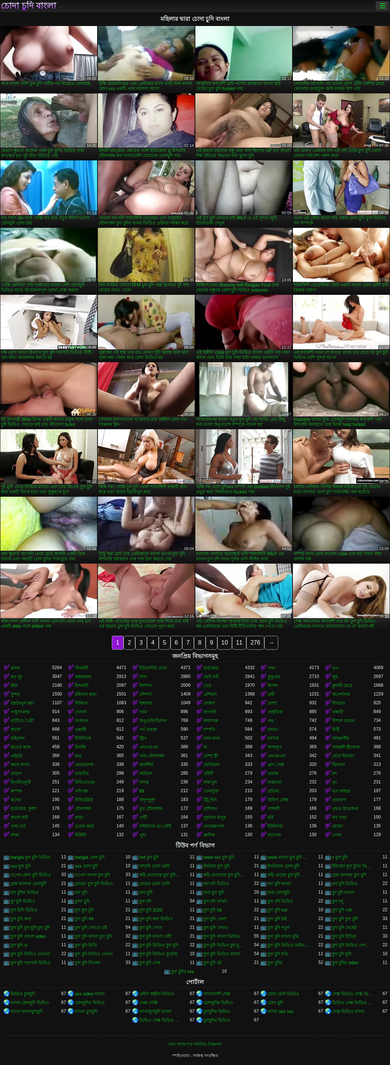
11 (239, 642)
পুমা (142, 835)
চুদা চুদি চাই (277, 918)
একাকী (80, 729)
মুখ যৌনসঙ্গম (150, 808)
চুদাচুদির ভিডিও (216, 1011)
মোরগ (16, 773)
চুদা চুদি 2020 (150, 910)
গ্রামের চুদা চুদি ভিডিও (94, 883)
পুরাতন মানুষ (214, 817)
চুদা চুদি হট (212, 962)
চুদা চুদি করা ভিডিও (156, 918)
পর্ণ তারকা (148, 729)
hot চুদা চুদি (149, 857)
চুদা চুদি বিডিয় (344, 936)
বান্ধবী (337, 712)
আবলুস (275, 747)
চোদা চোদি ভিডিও (283, 994)
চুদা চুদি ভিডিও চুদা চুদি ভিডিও (224, 945)
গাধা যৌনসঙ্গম (152, 755)
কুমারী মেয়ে (342, 685)
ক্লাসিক (209, 835)
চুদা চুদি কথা (21, 918)
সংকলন (81, 720)
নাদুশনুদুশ (147, 799)
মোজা (337, 826)
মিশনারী (81, 685)
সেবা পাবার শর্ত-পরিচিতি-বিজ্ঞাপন (195, 1044)
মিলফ (273, 685)
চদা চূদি (81, 892)
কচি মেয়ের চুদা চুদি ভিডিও (288, 874)
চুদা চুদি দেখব (150, 927)
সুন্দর (15, 694)
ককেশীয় (146, 764)
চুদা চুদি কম (84, 918)
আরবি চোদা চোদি (154, 866)
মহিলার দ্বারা (85, 694)
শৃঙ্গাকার (145, 703)
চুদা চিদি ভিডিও (24, 910)
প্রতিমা (273, 791)
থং (334, 782)
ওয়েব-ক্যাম (84, 826)
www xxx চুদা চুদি (218, 857)
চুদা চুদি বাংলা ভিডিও (221, 936)
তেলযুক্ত (211, 791)
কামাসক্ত (210, 720)
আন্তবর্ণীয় (340, 738)
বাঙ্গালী (274, 808)
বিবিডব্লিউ (84, 799)
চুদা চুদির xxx (182, 971)
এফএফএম (148, 747)
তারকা (273, 773)
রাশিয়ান (210, 808)
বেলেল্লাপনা (213, 826)
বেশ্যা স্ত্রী (210, 755)
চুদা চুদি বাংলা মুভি (283, 936)
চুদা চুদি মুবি (342, 954)
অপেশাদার (341, 694)
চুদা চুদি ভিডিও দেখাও (94, 954)
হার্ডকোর (210, 668)
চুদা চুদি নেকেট (344, 927)
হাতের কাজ (21, 747)
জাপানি (209, 712)
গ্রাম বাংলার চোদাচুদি (29, 883)
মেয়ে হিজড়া (343, 755)
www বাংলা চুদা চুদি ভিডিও (288, 857)
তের (207, 685)
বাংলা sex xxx (280, 1011)
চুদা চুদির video (345, 962)
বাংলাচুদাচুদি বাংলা (155, 1011)
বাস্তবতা (275, 782)
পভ (271, 720)
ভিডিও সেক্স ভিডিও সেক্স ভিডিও (353, 1002)
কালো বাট (19, 817)
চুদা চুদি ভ (19, 945)
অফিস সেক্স (278, 799)
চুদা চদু (337, 901)
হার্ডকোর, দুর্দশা (23, 808)
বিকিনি (80, 835)
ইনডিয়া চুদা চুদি (216, 866)
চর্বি (270, 817)
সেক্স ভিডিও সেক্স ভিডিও (353, 994)
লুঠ (335, 676)
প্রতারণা (339, 799)
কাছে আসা (20, 764)
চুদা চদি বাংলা (215, 901)
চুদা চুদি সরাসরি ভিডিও (31, 962)
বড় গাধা (339, 817)
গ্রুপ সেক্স (276, 764)
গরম (143, 712)
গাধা (271, 668)
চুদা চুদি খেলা (214, 918)
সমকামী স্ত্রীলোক (346, 747)
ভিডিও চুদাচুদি (23, 994)
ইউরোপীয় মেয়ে (153, 668)
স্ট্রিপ (143, 738)
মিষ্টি (335, 729)
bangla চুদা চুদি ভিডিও (31, 857)
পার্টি (143, 817)
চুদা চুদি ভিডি (86, 945)
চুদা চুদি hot (277, 910)
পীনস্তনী (81, 668)
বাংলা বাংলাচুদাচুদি (27, 1011)
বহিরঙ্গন (18, 738)
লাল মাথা (211, 738)
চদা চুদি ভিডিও (345, 883)
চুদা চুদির (275, 962)
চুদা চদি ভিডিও (280, 901)
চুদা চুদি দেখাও (215, 927)
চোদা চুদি (275, 1002)
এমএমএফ (277, 755)
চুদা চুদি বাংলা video (28, 936)
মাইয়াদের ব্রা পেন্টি (155, 826)
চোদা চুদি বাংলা (28, 6)
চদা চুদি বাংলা (279, 883)
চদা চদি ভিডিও (216, 883)
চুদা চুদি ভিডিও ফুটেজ (158, 954)
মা (205, 747)
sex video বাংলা (89, 994)
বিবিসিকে (83, 738)
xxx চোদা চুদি (86, 866)
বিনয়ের (338, 703)
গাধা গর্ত (18, 826)
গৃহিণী (208, 773)
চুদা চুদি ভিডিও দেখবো (30, 954)
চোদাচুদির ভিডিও (89, 1002)
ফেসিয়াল (211, 764)
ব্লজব (15, 668)
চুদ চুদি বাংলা (343, 892)
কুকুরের (274, 676)
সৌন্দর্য (145, 694)
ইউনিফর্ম (275, 826)
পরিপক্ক (81, 791)
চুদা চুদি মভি (278, 954)
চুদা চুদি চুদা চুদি (345, 918)
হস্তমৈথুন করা (22, 703)
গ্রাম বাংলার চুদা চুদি (349, 874)
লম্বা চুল (210, 782)
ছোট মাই (210, 676)
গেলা (336, 835)
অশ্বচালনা (83, 676)
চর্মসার (273, 738)
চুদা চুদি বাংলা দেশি (155, 936)
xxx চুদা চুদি (21, 866)
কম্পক (16, 791)
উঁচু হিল (210, 799)
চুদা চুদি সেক (150, 962)
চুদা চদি (145, 901)
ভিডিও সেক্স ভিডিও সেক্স (160, 1020)
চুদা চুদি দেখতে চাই (91, 927)
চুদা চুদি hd (212, 910)
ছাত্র (78, 755)
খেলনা (81, 712)
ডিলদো (338, 764)
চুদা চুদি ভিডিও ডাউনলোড (288, 945)
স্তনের (16, 799)
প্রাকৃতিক (275, 712)
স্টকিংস (81, 703)
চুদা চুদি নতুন (279, 927)
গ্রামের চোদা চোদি (154, 883)
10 (224, 642)
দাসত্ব (144, 782)
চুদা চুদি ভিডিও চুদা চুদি (158, 945)
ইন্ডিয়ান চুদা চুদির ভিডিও (353, 866)
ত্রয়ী (271, 694)
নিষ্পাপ (145, 685)
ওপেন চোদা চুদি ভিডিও (31, 874)
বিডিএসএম (85, 782)
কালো (16, 729)
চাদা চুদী (145, 892)
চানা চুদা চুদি (213, 892)
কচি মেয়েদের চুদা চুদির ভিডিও (224, 874)
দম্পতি (209, 729)
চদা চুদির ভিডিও (25, 892)
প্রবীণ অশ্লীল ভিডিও (156, 994)
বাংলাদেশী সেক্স (216, 994)
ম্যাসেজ (274, 835)
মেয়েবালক (84, 764)
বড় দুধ (16, 676)
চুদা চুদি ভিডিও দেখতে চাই (353, 945)
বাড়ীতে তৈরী (22, 720)
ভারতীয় (82, 773)
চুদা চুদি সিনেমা (87, 962)
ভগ (335, 668)
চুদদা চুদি (82, 901)
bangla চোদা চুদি (89, 857)
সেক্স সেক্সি (148, 1002)
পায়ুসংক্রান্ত (20, 712)
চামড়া (273, 729)
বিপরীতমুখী (21, 782)
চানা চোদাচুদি (279, 892)
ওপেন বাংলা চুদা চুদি (92, 874)
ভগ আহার (341, 791)
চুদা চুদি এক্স (342, 910)
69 (141, 791)
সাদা (143, 676)
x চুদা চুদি (340, 857)
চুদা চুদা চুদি (84, 910)
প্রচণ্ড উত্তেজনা (345, 808)
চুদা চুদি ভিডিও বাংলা (221, 954)
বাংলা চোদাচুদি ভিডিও (30, 1002)
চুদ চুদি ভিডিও (23, 901)
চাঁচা (14, 685)
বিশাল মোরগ (343, 720)
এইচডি (17, 755)
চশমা (79, 817)
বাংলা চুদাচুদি (86, 1011)
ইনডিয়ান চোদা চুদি (283, 866)
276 (255, 642)
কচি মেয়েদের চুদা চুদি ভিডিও (160, 874)
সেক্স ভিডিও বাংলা (348, 1011)
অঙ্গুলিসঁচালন (153, 720)
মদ (334, 773)
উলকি (80, 747)
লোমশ (209, 703)
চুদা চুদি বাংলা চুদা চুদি (93, 936)
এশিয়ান (210, 694)
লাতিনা (145, 773)
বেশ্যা (272, 703)
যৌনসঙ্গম (83, 808)
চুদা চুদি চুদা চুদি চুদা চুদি (30, 927)
